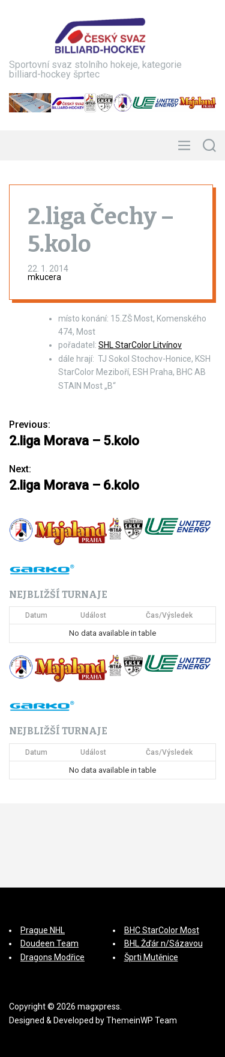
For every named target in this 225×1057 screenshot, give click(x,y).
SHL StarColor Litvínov (140, 345)
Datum (36, 615)
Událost (93, 615)
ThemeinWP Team (141, 1020)
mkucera (44, 277)
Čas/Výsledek (169, 615)
